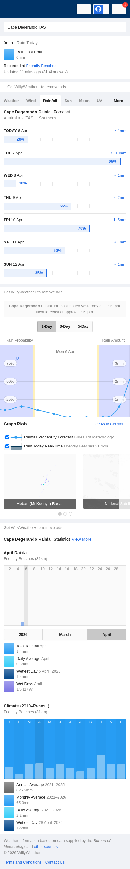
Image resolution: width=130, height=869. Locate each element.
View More (82, 539)
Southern (47, 118)
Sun (68, 100)
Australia (12, 118)
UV (99, 100)
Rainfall (50, 100)
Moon (84, 100)
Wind (31, 100)
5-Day (83, 326)
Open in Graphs (109, 424)
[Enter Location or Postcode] (65, 27)
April (106, 634)
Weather (11, 100)
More (118, 100)
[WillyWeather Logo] (14, 9)
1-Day (46, 326)
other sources (46, 846)
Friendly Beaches (41, 65)
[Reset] (110, 27)
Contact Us (55, 862)
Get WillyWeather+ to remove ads (36, 87)
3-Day (65, 326)
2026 (23, 634)
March (65, 634)
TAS (29, 118)
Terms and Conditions (23, 862)
